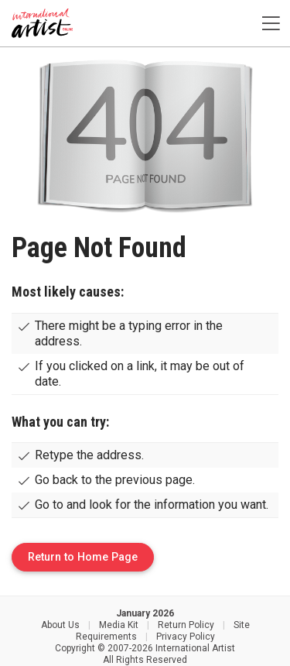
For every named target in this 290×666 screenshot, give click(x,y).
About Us (60, 625)
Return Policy (186, 625)
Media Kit (118, 625)
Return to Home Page (83, 557)
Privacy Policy (185, 636)
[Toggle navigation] (270, 23)
